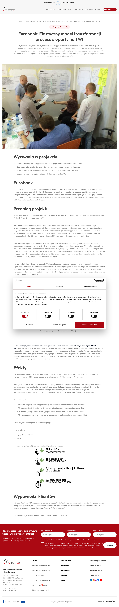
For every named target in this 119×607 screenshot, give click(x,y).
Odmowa (29, 325)
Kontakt (97, 9)
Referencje (79, 9)
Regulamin (68, 602)
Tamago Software (111, 601)
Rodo (63, 580)
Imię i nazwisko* (47, 531)
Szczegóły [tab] (59, 286)
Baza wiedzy (89, 9)
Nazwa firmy (71, 531)
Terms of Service (88, 539)
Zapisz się (110, 545)
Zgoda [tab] (28, 286)
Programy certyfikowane (41, 570)
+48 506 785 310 (96, 565)
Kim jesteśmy (62, 9)
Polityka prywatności (57, 602)
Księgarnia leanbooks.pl (40, 590)
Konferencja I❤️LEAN (39, 585)
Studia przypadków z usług (59, 27)
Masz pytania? (110, 9)
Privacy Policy (76, 539)
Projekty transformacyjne (41, 565)
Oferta (34, 561)
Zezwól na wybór (59, 325)
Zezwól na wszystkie (89, 325)
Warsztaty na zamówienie (41, 580)
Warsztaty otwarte (38, 575)
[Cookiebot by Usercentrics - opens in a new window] (95, 280)
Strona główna (50, 9)
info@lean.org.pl (96, 570)
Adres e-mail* (98, 531)
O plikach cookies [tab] (90, 286)
